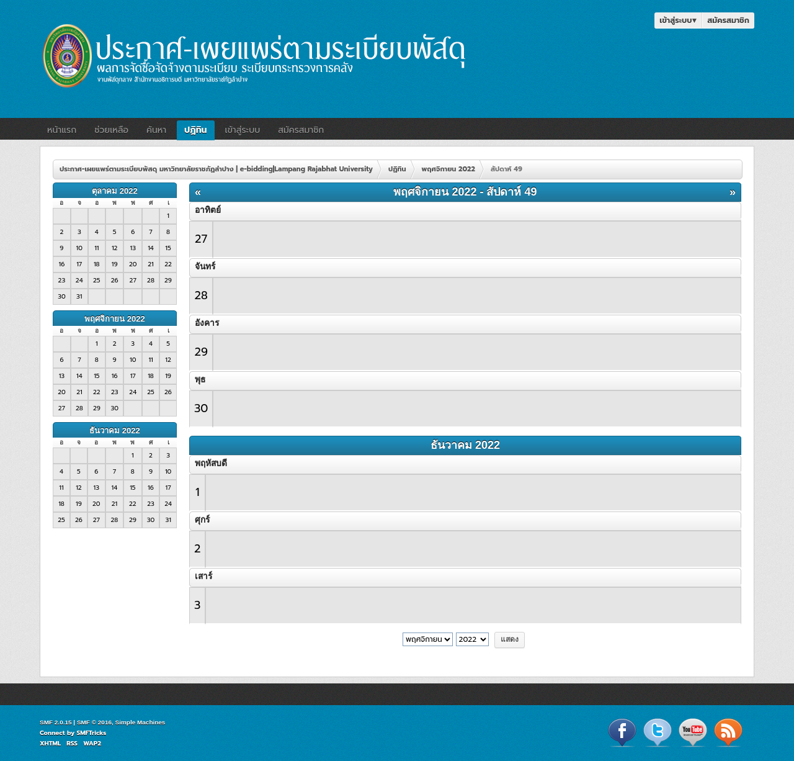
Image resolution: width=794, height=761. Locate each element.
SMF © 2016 (94, 722)
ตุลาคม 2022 (115, 191)
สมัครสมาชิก (728, 20)
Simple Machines (140, 722)
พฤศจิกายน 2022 (114, 318)
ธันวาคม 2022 (114, 430)
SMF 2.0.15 (56, 722)
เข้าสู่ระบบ (678, 20)
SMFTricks (92, 732)
